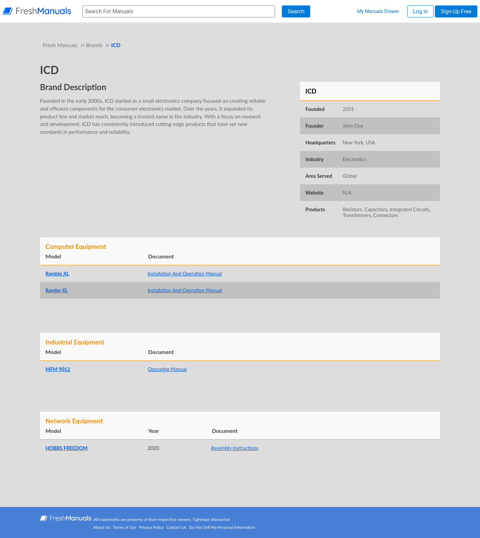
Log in (420, 11)
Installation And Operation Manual (185, 274)
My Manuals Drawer (378, 11)
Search (296, 11)
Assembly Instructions (234, 448)
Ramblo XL (57, 274)
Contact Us (176, 527)
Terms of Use (124, 527)
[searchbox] (179, 11)
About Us (101, 527)
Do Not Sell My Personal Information (222, 527)
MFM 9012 (57, 369)
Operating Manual (167, 369)
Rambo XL (56, 290)
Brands (94, 45)
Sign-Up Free (456, 11)
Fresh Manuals (60, 45)
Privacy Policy (151, 527)
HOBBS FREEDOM (66, 448)
